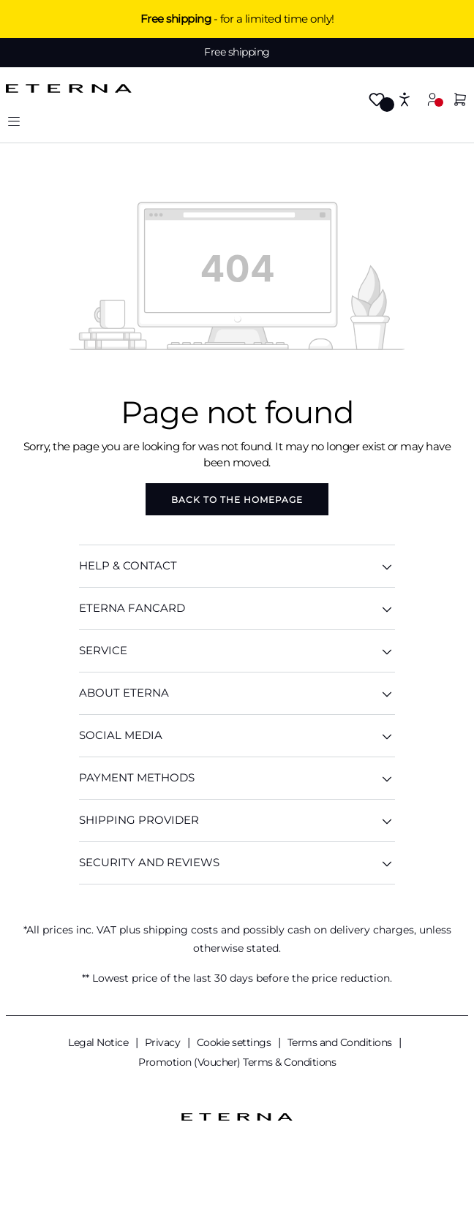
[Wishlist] (377, 100)
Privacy (164, 1042)
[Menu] (14, 121)
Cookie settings (235, 1042)
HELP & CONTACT (237, 566)
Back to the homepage (237, 499)
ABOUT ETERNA (237, 693)
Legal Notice (99, 1042)
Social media (237, 736)
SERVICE (237, 651)
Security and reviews (237, 863)
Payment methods (237, 778)
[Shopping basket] (460, 100)
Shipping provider (237, 820)
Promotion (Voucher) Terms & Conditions (237, 1062)
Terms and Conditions (341, 1042)
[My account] (432, 99)
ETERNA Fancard (237, 608)
